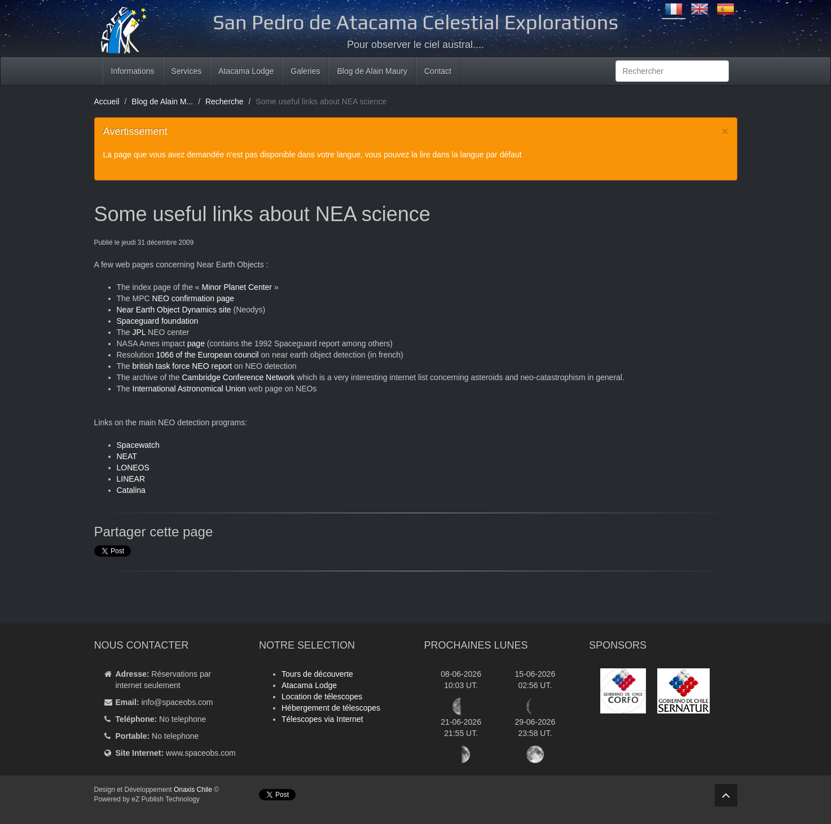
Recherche (224, 101)
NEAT (127, 456)
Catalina (131, 490)
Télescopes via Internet (322, 719)
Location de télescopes (322, 696)
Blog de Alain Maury (372, 71)
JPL (139, 332)
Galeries (305, 71)
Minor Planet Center (237, 287)
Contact (437, 71)
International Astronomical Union (190, 388)
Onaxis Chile (193, 790)
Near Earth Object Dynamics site (174, 309)
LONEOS (133, 467)
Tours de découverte (317, 673)
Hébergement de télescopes (331, 707)
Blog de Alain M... (162, 101)
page (196, 343)
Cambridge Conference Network (238, 377)
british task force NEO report (182, 366)
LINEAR (131, 478)
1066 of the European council (207, 354)
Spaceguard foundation (158, 320)
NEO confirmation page (193, 298)
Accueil (107, 101)
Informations (133, 71)
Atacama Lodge (246, 71)
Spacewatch (138, 445)
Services (187, 71)
